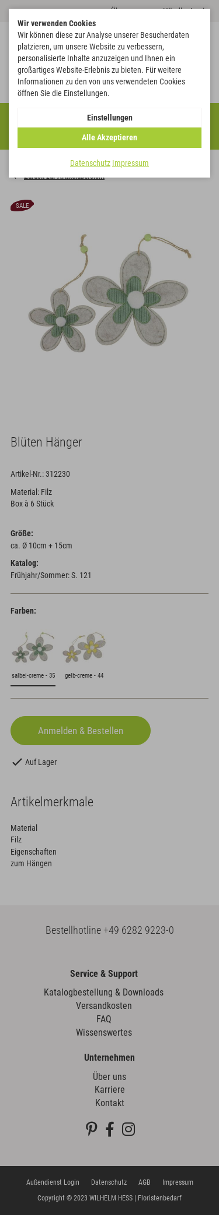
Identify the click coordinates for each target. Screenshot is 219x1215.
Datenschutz (90, 163)
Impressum (130, 163)
